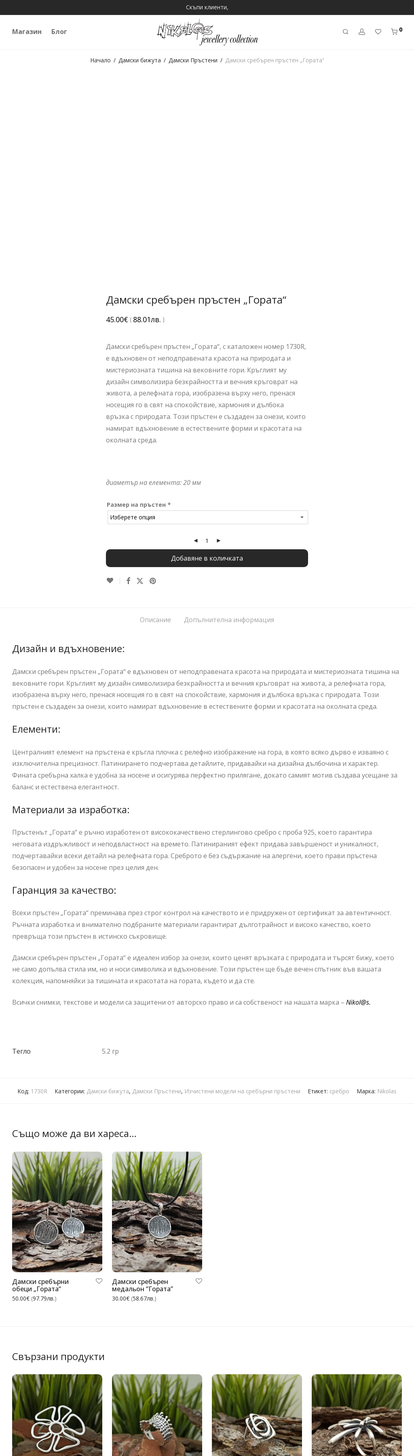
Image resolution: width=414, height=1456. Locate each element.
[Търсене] (346, 32)
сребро (339, 898)
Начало (100, 60)
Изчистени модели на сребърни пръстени (242, 898)
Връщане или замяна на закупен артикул (68, 1414)
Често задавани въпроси (46, 1403)
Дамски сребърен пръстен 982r (140, 1315)
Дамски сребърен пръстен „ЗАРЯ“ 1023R (347, 1315)
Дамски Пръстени (193, 60)
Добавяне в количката (207, 365)
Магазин (27, 31)
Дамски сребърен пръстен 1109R (240, 1305)
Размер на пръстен (139, 312)
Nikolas (387, 898)
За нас (21, 1381)
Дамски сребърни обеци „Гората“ (40, 1092)
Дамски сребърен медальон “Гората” (142, 1092)
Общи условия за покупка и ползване (64, 1425)
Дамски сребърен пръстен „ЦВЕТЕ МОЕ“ (48, 1315)
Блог (59, 31)
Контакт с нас (31, 1436)
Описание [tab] (155, 427)
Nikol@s (357, 809)
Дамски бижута (139, 60)
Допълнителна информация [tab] (229, 427)
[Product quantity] (207, 348)
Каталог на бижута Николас (51, 1447)
